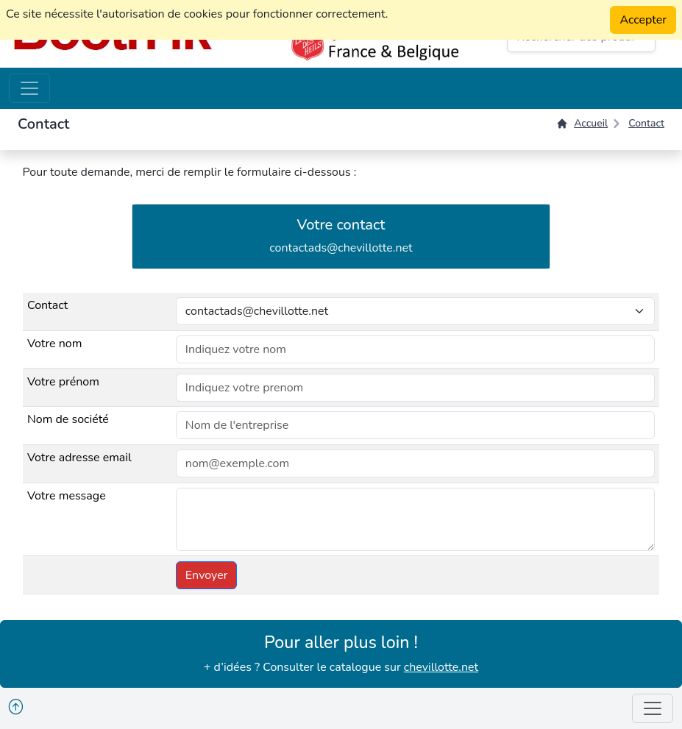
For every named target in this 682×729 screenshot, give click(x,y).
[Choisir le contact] (415, 311)
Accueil (582, 123)
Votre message (66, 496)
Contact (646, 123)
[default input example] (415, 349)
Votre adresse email (79, 457)
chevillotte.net (441, 667)
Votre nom (54, 343)
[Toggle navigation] (29, 88)
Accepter (643, 20)
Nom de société (68, 419)
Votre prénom (63, 382)
